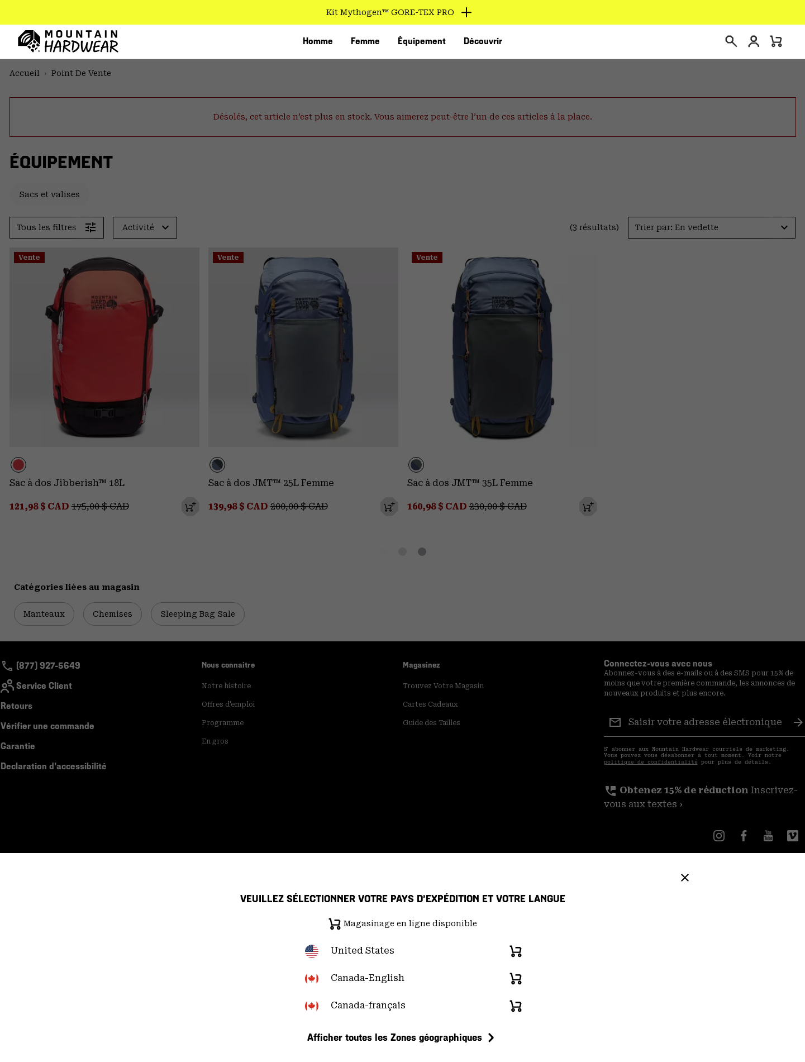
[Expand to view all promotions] (402, 12)
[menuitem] (318, 44)
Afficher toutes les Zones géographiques (402, 1037)
